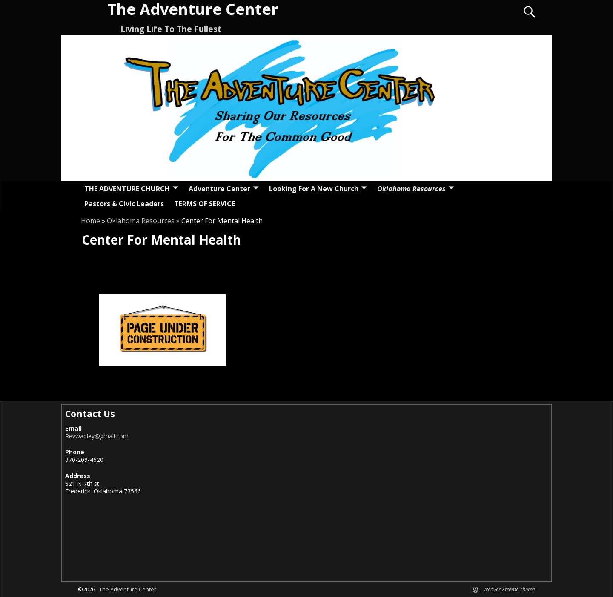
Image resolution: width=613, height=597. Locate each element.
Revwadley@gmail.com (97, 436)
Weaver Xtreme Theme (509, 589)
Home (90, 220)
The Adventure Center (127, 589)
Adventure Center (219, 188)
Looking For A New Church (313, 188)
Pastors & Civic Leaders (124, 203)
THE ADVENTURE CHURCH (127, 188)
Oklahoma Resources (411, 188)
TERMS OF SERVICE (204, 203)
